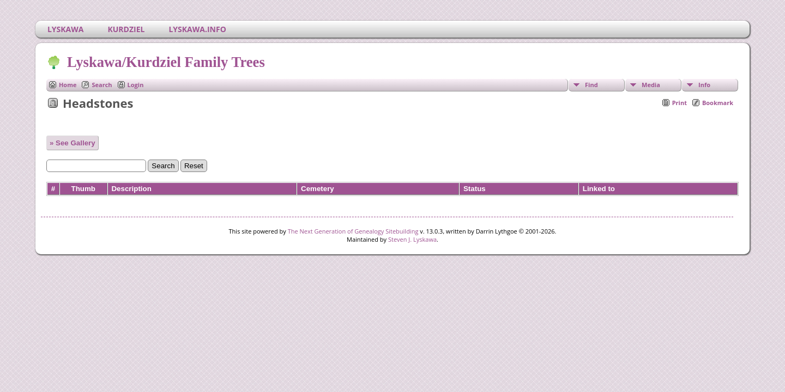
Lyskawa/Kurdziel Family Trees (165, 62)
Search (102, 85)
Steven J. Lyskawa (412, 239)
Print (679, 103)
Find (591, 85)
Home (68, 85)
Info (704, 85)
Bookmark (717, 103)
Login (136, 85)
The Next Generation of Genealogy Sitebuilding (353, 231)
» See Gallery (72, 143)
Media (651, 85)
